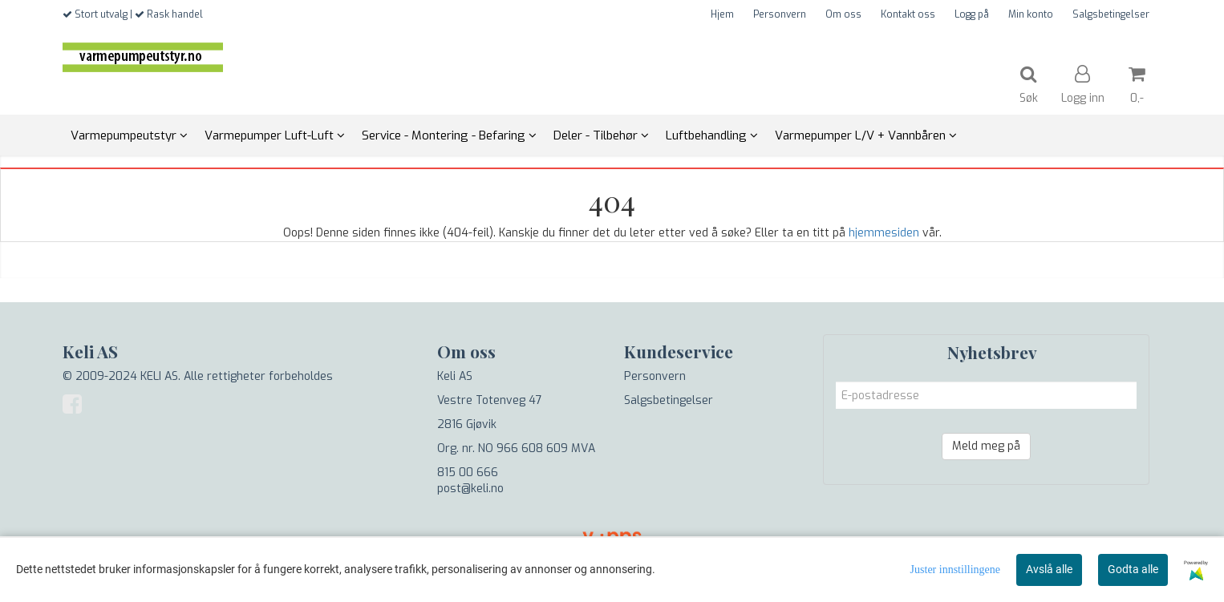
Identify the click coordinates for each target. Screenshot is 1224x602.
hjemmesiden (884, 232)
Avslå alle (1049, 569)
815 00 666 (467, 472)
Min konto (1030, 14)
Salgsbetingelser (1110, 14)
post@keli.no (470, 488)
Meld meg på (986, 446)
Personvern (779, 14)
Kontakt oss (908, 14)
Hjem (722, 14)
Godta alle (1133, 569)
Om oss (843, 14)
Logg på (971, 14)
